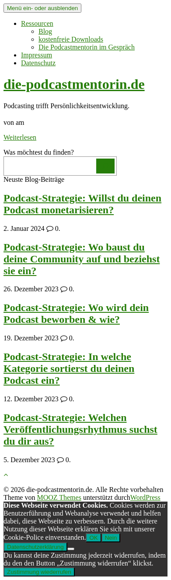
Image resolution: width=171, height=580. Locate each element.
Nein (111, 537)
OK (93, 537)
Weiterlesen (19, 137)
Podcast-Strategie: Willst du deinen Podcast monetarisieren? (82, 204)
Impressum (36, 55)
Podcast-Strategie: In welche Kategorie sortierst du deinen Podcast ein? (68, 368)
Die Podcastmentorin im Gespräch (86, 47)
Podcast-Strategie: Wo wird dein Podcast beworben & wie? (76, 313)
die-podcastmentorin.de (74, 84)
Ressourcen (37, 23)
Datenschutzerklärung (35, 547)
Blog (45, 31)
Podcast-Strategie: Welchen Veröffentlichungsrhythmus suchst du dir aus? (80, 429)
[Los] (105, 166)
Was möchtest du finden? (38, 152)
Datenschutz (38, 63)
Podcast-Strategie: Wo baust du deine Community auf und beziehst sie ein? (81, 258)
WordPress (145, 497)
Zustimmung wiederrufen (39, 572)
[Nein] (70, 549)
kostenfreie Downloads (70, 39)
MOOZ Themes (59, 497)
